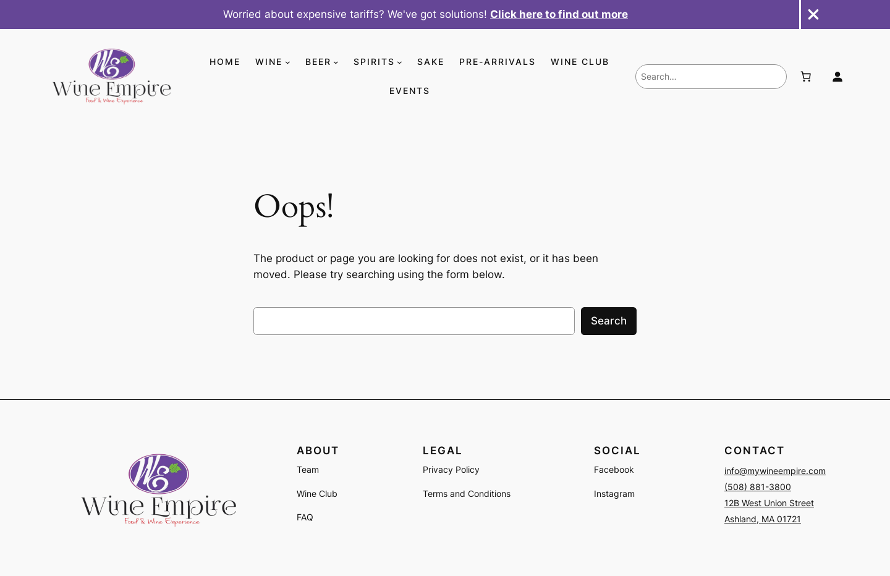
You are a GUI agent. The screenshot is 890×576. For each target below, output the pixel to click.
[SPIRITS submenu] (399, 62)
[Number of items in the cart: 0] (805, 77)
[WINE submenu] (287, 62)
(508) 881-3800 (757, 486)
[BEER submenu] (336, 62)
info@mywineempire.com (775, 470)
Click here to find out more (559, 14)
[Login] (837, 77)
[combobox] (711, 76)
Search (609, 321)
